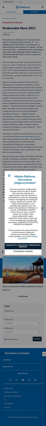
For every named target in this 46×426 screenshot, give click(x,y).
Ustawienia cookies (23, 251)
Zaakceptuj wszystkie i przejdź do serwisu (23, 246)
